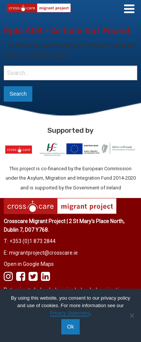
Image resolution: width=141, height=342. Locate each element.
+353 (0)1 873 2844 (32, 241)
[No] (131, 315)
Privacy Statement (70, 313)
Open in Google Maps (29, 264)
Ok (70, 327)
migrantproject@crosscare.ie (43, 253)
